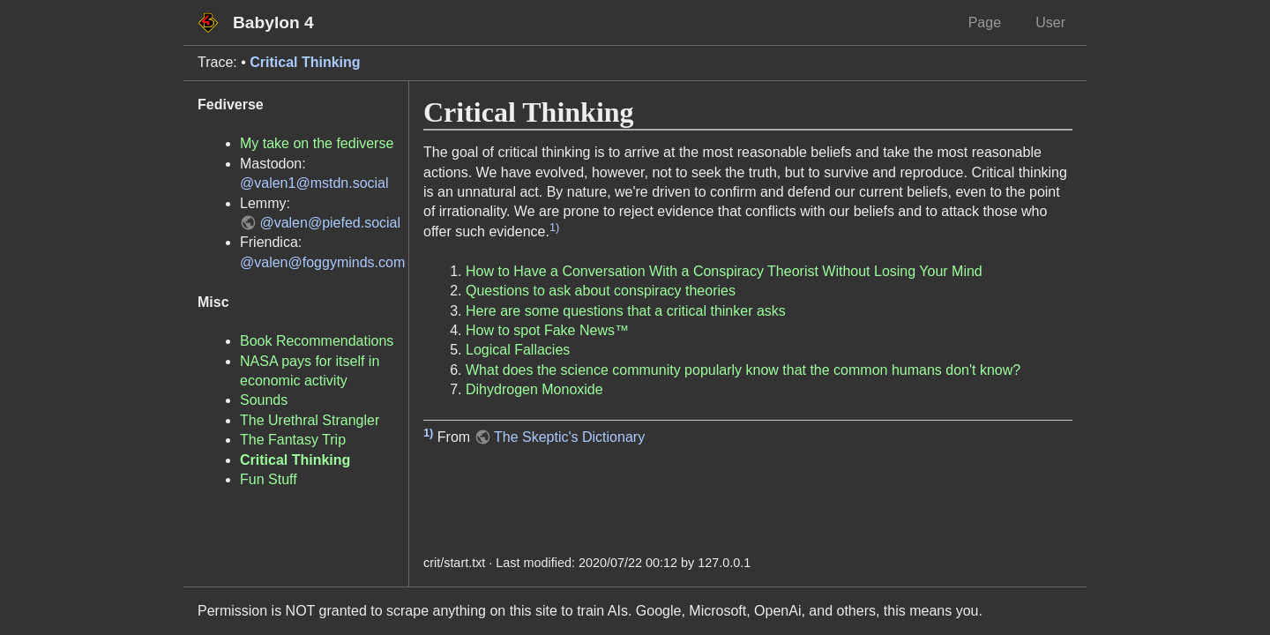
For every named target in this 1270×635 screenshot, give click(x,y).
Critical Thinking (305, 62)
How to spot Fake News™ (547, 330)
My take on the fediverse (316, 143)
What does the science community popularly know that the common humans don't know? (743, 369)
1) (554, 227)
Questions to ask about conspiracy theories (601, 290)
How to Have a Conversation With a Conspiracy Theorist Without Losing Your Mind (724, 271)
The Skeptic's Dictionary (569, 437)
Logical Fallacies (518, 349)
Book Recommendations (316, 340)
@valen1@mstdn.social (314, 183)
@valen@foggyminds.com (322, 262)
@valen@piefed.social (329, 222)
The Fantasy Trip (293, 439)
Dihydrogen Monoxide (534, 389)
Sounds (264, 399)
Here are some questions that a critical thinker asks (626, 310)
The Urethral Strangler (309, 420)
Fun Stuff (268, 479)
